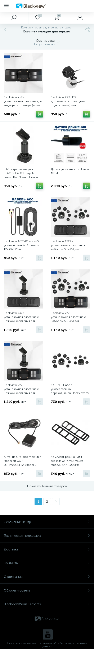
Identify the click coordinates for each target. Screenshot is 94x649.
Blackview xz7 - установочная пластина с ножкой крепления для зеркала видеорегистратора (23, 391)
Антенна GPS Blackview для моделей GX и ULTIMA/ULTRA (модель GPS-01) (22, 463)
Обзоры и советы (47, 590)
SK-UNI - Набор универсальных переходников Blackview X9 (70, 389)
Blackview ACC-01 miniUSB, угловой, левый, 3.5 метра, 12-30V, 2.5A (22, 245)
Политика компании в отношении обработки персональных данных (47, 645)
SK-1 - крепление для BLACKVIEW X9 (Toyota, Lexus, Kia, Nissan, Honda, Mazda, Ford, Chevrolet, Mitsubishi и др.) (21, 177)
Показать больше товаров (47, 486)
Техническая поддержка (47, 536)
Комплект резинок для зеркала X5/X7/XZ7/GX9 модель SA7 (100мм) (67, 461)
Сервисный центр (47, 522)
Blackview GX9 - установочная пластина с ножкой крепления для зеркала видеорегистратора (23, 319)
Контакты (47, 563)
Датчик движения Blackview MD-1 (70, 171)
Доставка (47, 549)
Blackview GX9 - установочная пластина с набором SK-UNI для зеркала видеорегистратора (70, 247)
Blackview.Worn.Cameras (47, 604)
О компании (47, 577)
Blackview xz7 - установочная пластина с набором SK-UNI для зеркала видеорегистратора (70, 319)
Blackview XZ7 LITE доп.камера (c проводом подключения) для (68, 101)
